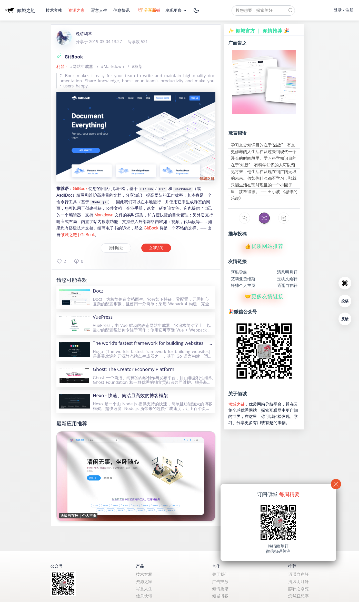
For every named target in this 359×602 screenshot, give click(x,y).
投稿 (344, 300)
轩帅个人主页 (243, 285)
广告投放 (220, 581)
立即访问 (156, 247)
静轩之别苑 (298, 588)
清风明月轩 (287, 272)
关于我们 (220, 574)
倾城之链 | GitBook (78, 235)
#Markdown (113, 66)
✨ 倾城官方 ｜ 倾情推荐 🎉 (259, 30)
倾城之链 (236, 404)
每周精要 (289, 494)
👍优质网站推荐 (264, 246)
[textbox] (263, 10)
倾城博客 (220, 596)
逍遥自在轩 (287, 285)
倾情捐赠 (220, 588)
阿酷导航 (239, 272)
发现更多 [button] (176, 10)
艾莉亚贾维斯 (243, 279)
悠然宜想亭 (298, 596)
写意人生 (99, 10)
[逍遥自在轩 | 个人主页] (135, 476)
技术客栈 (54, 10)
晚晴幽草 (84, 33)
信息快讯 (121, 10)
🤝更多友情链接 (264, 296)
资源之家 (77, 10)
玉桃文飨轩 (287, 279)
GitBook (69, 57)
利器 (60, 66)
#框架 (137, 66)
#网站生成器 (82, 66)
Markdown (103, 215)
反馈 (344, 318)
